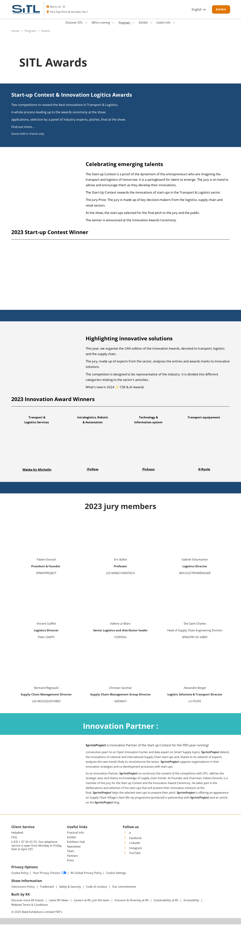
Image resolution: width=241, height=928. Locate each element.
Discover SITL (75, 26)
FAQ (14, 841)
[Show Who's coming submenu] (113, 26)
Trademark (47, 890)
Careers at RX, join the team (92, 904)
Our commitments (124, 890)
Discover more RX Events (27, 904)
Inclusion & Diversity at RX (131, 904)
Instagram (132, 851)
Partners (72, 859)
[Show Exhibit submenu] (151, 26)
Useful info (163, 26)
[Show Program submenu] (133, 26)
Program (125, 26)
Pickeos (148, 473)
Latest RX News (59, 904)
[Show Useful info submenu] (173, 26)
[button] (221, 13)
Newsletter (74, 850)
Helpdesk (17, 836)
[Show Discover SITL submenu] (86, 26)
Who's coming (101, 26)
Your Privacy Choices (49, 876)
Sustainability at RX (166, 904)
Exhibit (143, 26)
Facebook (132, 841)
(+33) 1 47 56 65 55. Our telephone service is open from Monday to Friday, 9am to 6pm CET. (36, 848)
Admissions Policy (23, 890)
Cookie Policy (20, 876)
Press (70, 864)
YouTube (131, 856)
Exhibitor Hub (76, 845)
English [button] (199, 13)
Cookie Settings (116, 876)
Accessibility (191, 904)
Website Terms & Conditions (29, 908)
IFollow (92, 473)
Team (70, 854)
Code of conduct (97, 890)
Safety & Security (70, 890)
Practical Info (75, 836)
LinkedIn (131, 846)
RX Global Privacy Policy (86, 876)
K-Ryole (204, 473)
